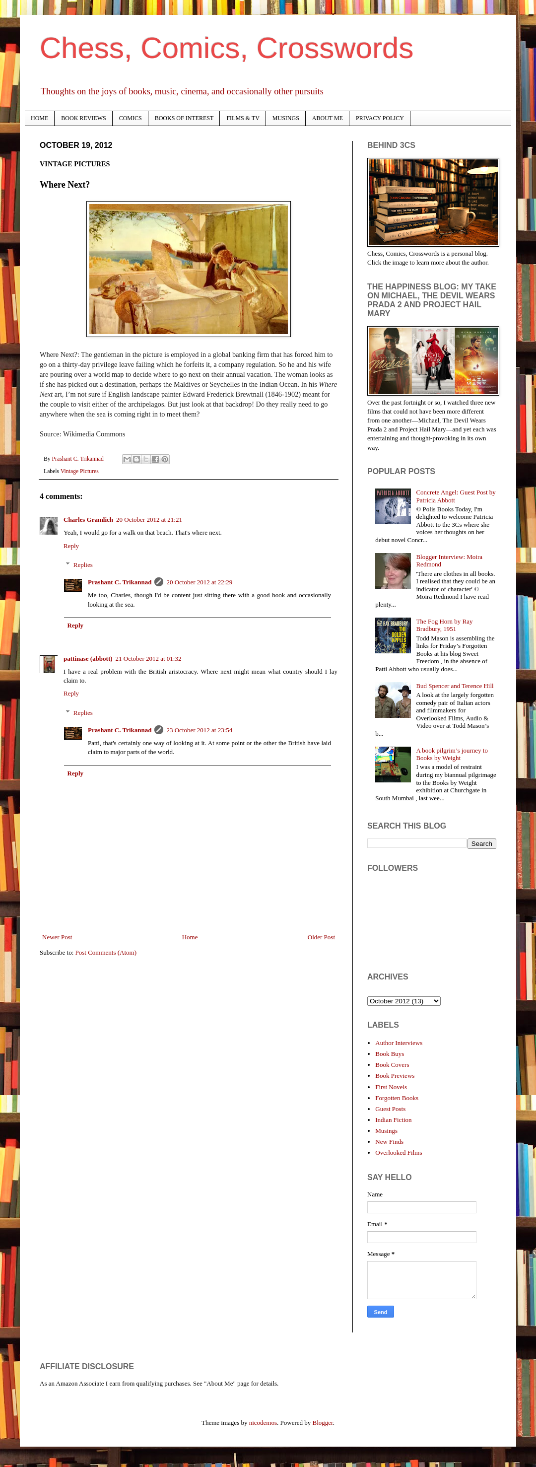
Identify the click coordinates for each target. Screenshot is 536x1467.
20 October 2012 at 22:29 (199, 582)
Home (190, 937)
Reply (71, 546)
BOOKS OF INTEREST (184, 118)
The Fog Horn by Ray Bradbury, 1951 (444, 625)
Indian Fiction (393, 1119)
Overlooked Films (398, 1152)
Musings (386, 1130)
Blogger (323, 1422)
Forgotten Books (396, 1098)
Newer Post (57, 937)
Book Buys (389, 1053)
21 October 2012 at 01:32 (149, 658)
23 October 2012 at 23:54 (199, 730)
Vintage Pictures (80, 471)
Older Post (321, 937)
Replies (83, 564)
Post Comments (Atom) (106, 952)
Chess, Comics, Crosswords (227, 48)
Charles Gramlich (88, 519)
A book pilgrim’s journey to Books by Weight (451, 754)
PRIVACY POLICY (380, 118)
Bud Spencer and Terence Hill (454, 686)
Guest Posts (390, 1109)
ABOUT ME (327, 118)
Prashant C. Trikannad (119, 582)
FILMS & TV (242, 118)
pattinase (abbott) (88, 658)
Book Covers (392, 1064)
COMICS (130, 118)
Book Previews (394, 1075)
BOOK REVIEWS (83, 118)
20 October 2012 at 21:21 (149, 519)
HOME (39, 118)
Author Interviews (398, 1043)
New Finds (389, 1141)
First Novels (391, 1087)
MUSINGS (285, 118)
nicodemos (263, 1422)
